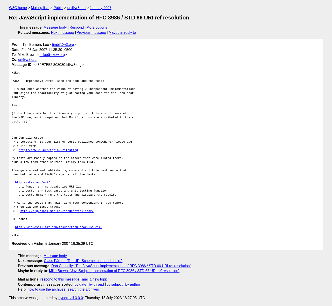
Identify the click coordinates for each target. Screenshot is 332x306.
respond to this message (59, 279)
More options (97, 27)
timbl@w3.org (63, 44)
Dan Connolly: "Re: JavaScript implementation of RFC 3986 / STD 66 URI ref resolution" (121, 266)
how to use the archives (46, 289)
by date (80, 284)
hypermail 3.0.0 (70, 298)
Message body (55, 27)
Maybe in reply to (122, 32)
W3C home (18, 8)
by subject (114, 284)
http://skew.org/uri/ (32, 183)
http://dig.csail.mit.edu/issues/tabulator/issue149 (58, 227)
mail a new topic (95, 279)
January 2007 (100, 8)
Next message (62, 32)
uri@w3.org (76, 8)
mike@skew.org (52, 55)
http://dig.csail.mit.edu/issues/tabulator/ (57, 211)
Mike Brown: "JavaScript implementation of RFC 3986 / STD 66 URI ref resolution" (114, 271)
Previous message (91, 32)
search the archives (83, 289)
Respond (77, 27)
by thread (96, 284)
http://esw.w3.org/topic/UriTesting (48, 150)
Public (58, 8)
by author (132, 284)
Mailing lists (40, 8)
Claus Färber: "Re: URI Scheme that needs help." (83, 261)
